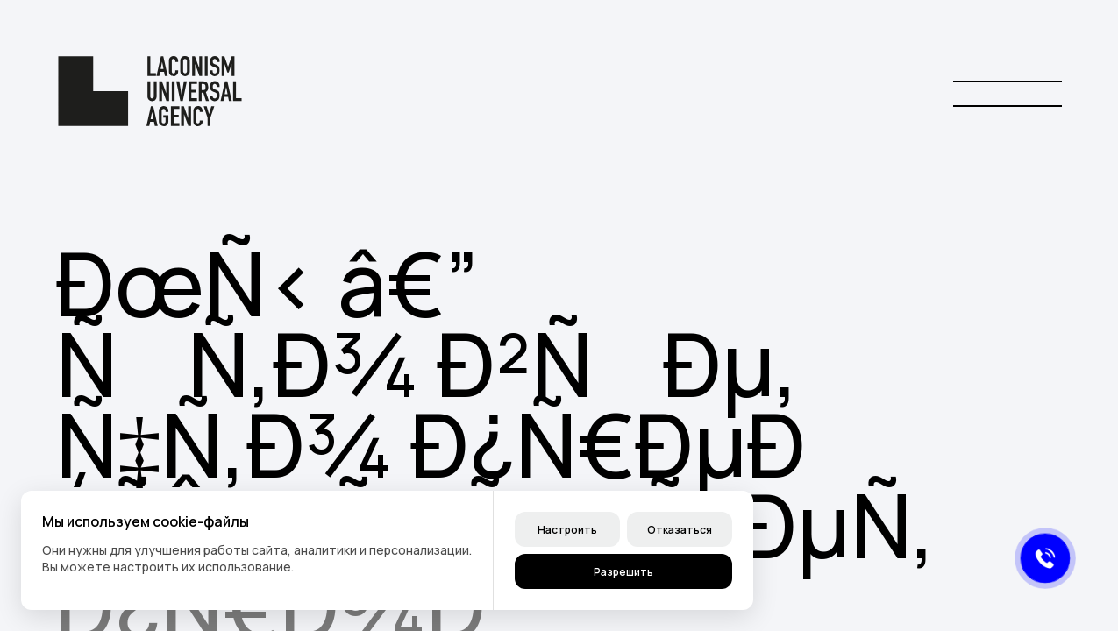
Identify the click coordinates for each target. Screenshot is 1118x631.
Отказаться (679, 529)
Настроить (567, 529)
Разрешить (623, 571)
